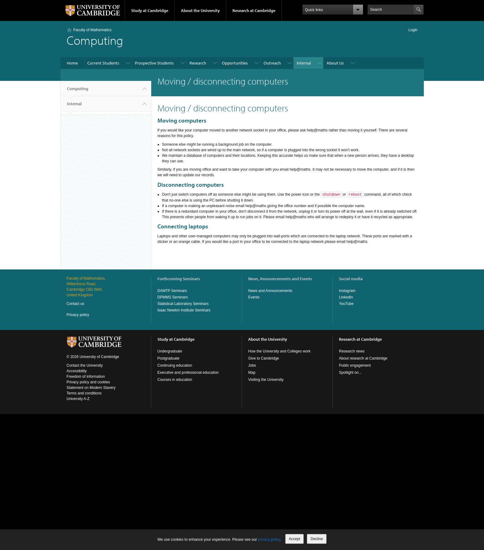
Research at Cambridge (253, 10)
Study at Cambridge (149, 10)
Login (412, 30)
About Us (335, 63)
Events (254, 297)
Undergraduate (169, 351)
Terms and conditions (84, 393)
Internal (304, 63)
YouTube (346, 304)
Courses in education (174, 379)
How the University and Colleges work (279, 351)
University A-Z (78, 399)
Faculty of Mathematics (92, 30)
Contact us (75, 304)
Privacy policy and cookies (88, 382)
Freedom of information (86, 376)
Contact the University (85, 365)
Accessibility (77, 371)
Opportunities (235, 63)
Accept (294, 539)
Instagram (347, 291)
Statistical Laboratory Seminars (183, 304)
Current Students (103, 63)
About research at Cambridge (363, 358)
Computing (77, 91)
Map (251, 372)
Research (198, 63)
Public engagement (355, 365)
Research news (352, 351)
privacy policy (269, 539)
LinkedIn (346, 297)
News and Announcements (270, 291)
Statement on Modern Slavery (91, 387)
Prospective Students (154, 63)
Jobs (252, 365)
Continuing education (174, 365)
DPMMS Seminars (172, 297)
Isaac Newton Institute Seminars (184, 310)
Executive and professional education (188, 372)
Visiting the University (266, 379)
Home (72, 63)
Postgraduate (168, 358)
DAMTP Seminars (172, 291)
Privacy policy (78, 315)
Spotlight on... (350, 372)
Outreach (272, 63)
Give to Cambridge (263, 358)
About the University (200, 10)
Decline (317, 539)
